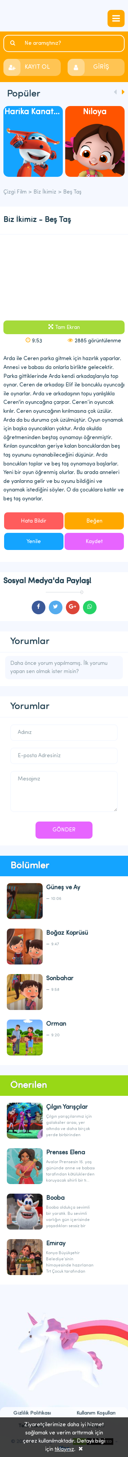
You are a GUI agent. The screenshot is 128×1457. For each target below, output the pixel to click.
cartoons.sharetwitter (55, 607)
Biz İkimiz (44, 192)
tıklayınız (64, 1449)
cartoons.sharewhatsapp (90, 607)
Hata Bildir (33, 521)
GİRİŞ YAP (101, 70)
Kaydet (94, 541)
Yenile (34, 541)
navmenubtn (116, 18)
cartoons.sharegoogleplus (73, 607)
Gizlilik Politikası (32, 1413)
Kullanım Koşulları (95, 1413)
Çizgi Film (64, 16)
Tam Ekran (67, 327)
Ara (13, 43)
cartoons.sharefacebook (38, 607)
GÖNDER (64, 830)
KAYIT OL (37, 67)
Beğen (94, 521)
